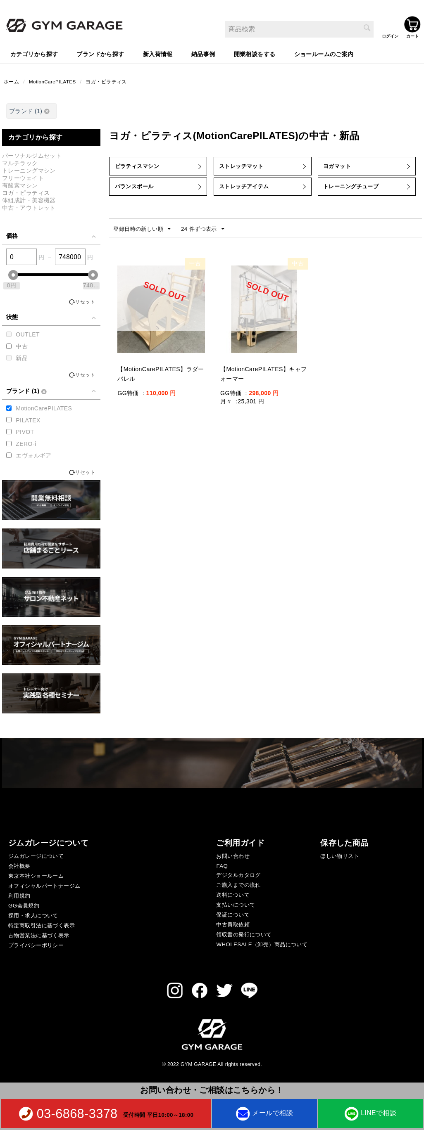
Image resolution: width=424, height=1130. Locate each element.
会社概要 (19, 867)
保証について (233, 915)
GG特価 (127, 399)
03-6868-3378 (77, 1113)
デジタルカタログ (238, 876)
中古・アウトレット (29, 208)
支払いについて (235, 906)
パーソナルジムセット (32, 156)
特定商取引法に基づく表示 (41, 926)
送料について (233, 896)
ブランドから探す (100, 54)
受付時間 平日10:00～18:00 (158, 1114)
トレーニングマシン (29, 171)
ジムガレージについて (36, 857)
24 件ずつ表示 (208, 236)
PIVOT (25, 432)
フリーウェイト (23, 178)
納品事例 (203, 54)
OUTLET (28, 335)
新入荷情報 (158, 54)
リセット (85, 303)
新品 (22, 358)
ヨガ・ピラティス (107, 82)
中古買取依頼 (233, 925)
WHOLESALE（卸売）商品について (261, 945)
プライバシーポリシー (36, 946)
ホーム (11, 82)
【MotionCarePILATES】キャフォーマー (263, 380)
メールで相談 (264, 1113)
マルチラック (20, 164)
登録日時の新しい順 (143, 236)
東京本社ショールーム (36, 877)
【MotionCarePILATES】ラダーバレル (160, 380)
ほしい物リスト (339, 857)
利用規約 (19, 896)
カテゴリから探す (34, 54)
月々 (226, 408)
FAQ (222, 867)
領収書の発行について (244, 935)
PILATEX (28, 421)
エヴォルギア (34, 456)
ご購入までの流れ (238, 886)
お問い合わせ (233, 857)
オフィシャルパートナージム (44, 887)
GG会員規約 (23, 906)
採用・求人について (33, 916)
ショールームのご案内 (324, 54)
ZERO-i (26, 444)
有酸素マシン (20, 186)
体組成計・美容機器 (29, 201)
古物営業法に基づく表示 (38, 936)
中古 (22, 347)
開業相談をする (255, 54)
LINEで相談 (370, 1113)
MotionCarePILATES (53, 82)
